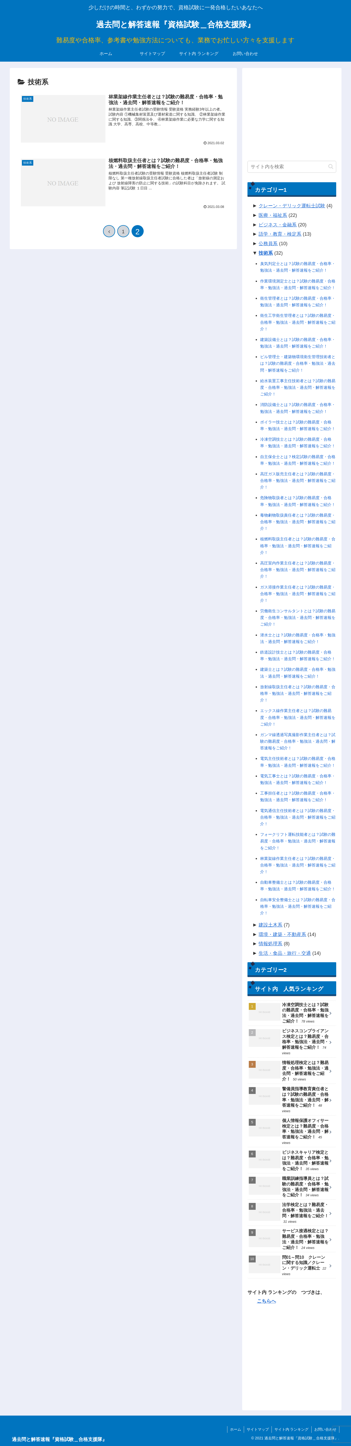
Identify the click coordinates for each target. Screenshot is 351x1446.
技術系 (266, 253)
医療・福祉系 (273, 215)
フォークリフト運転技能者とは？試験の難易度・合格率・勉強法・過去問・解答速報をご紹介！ (297, 841)
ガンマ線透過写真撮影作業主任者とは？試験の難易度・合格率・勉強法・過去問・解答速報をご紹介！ (297, 741)
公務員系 (268, 243)
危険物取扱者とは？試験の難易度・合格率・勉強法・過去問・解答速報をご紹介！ (297, 501)
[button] (330, 166)
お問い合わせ (325, 1429)
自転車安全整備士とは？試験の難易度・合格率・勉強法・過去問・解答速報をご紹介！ (297, 906)
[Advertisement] (291, 110)
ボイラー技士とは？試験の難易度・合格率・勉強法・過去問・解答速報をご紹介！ (297, 425)
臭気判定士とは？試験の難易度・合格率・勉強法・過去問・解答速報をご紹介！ (297, 266)
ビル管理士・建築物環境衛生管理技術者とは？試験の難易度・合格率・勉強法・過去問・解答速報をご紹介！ (297, 363)
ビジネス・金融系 (278, 224)
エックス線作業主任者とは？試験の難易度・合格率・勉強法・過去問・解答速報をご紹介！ (297, 717)
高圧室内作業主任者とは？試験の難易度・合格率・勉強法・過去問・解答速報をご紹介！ (297, 569)
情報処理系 (270, 943)
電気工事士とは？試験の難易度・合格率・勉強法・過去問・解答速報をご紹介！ (297, 779)
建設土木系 (270, 925)
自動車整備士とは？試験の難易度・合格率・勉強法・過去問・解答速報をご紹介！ (297, 885)
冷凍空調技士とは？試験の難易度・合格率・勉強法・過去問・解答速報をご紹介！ (297, 442)
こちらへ (266, 1301)
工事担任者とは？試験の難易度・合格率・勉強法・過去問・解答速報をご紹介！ (297, 796)
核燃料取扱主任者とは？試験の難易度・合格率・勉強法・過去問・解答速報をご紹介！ (297, 545)
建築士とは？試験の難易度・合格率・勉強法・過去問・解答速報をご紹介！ (297, 672)
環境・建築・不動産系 (282, 934)
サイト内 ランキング (291, 1429)
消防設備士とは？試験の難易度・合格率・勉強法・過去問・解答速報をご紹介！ (297, 407)
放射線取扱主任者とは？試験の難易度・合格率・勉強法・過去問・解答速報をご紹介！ (297, 693)
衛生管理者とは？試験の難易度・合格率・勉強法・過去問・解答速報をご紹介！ (297, 301)
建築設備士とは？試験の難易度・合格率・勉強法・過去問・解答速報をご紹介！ (297, 342)
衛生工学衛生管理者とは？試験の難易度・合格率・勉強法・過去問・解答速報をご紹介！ (297, 322)
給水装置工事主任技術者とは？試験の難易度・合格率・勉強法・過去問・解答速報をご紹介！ (297, 387)
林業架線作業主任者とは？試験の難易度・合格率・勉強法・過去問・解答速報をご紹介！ (297, 865)
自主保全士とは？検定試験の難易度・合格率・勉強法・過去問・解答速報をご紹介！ (297, 460)
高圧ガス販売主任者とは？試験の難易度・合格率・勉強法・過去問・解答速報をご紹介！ (297, 480)
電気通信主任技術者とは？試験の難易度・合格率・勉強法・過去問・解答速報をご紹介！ (297, 817)
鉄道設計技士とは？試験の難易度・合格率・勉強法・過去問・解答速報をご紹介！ (297, 655)
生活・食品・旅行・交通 (285, 953)
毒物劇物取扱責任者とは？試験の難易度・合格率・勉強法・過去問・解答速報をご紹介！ (297, 522)
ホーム (235, 1429)
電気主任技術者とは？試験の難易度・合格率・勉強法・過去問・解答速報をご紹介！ (297, 761)
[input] (291, 167)
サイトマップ (258, 1429)
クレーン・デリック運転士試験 (292, 205)
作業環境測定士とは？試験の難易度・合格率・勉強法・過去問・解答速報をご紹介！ (297, 284)
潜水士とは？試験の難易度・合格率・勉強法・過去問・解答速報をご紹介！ (297, 638)
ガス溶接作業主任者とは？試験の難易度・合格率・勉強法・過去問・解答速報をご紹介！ (297, 594)
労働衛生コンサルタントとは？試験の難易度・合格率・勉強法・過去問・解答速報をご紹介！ (297, 617)
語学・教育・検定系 (280, 234)
